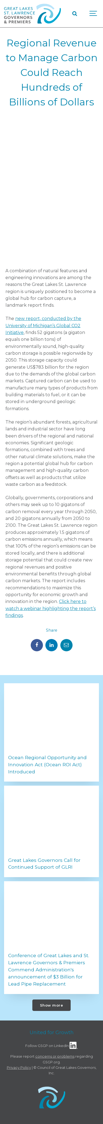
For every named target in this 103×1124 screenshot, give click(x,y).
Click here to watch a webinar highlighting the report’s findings (50, 608)
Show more (51, 1005)
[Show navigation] (93, 13)
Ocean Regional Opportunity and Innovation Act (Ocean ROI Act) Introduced (47, 764)
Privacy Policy (19, 1068)
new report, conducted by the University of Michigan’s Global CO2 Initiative (43, 325)
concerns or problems (54, 1056)
